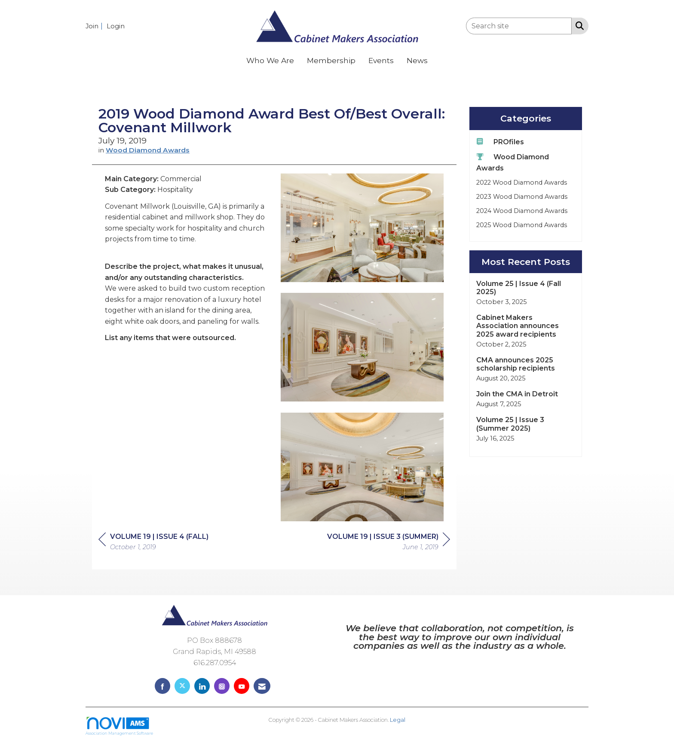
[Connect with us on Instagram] (222, 686)
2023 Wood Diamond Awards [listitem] (521, 197)
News (417, 60)
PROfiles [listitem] (500, 141)
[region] (388, 543)
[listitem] (95, 26)
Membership (331, 60)
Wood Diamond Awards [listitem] (512, 162)
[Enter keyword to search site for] (519, 26)
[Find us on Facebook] (162, 686)
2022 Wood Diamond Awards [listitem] (521, 182)
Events (381, 60)
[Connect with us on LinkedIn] (202, 686)
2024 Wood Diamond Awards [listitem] (521, 211)
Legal (397, 720)
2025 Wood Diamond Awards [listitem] (521, 225)
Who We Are (270, 60)
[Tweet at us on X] (182, 686)
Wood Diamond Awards (148, 150)
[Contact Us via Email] (262, 686)
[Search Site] (578, 25)
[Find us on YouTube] (241, 686)
